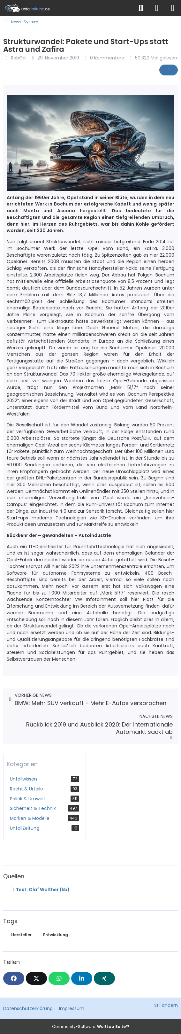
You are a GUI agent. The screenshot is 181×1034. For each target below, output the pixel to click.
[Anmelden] (156, 8)
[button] (81, 978)
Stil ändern (166, 1005)
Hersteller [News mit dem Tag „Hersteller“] (21, 934)
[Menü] (172, 8)
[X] (36, 978)
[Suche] (140, 8)
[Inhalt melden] (168, 70)
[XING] (104, 978)
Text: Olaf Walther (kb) (43, 889)
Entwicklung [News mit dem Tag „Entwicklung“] (55, 934)
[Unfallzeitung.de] (66, 8)
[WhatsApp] (59, 978)
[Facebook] (13, 978)
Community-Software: (90, 1026)
